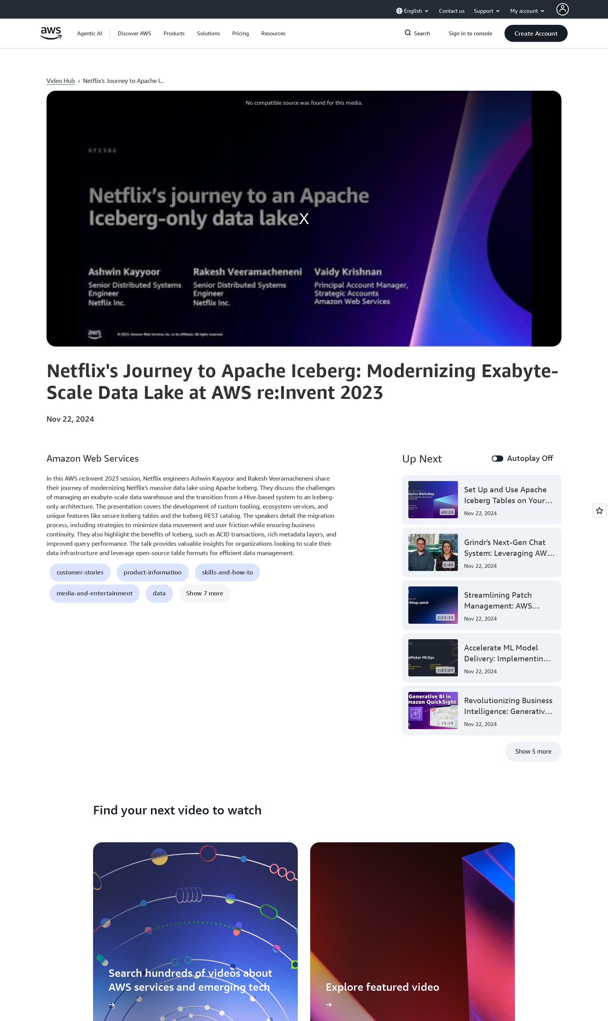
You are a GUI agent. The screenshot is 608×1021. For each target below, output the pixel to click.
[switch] (497, 458)
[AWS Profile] (562, 9)
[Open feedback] (599, 510)
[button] (134, 33)
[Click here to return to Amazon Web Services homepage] (51, 37)
